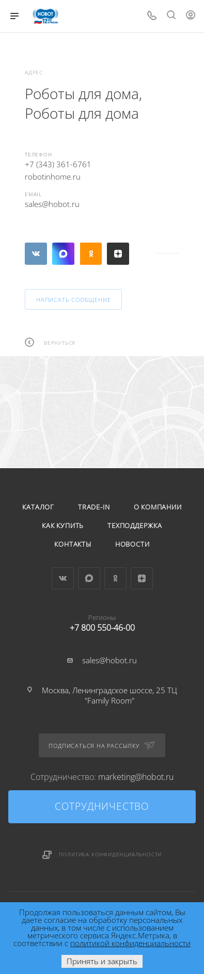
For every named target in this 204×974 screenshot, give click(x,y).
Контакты (72, 544)
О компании (158, 507)
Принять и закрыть (102, 961)
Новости (132, 544)
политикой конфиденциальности (130, 943)
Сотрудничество (102, 806)
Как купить (63, 525)
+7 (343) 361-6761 (58, 164)
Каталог (38, 507)
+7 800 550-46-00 (102, 621)
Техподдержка (134, 525)
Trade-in (93, 507)
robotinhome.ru (53, 176)
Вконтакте (36, 254)
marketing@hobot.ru (136, 777)
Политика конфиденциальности (110, 854)
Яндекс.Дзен (118, 254)
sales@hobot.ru (52, 204)
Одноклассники (91, 254)
